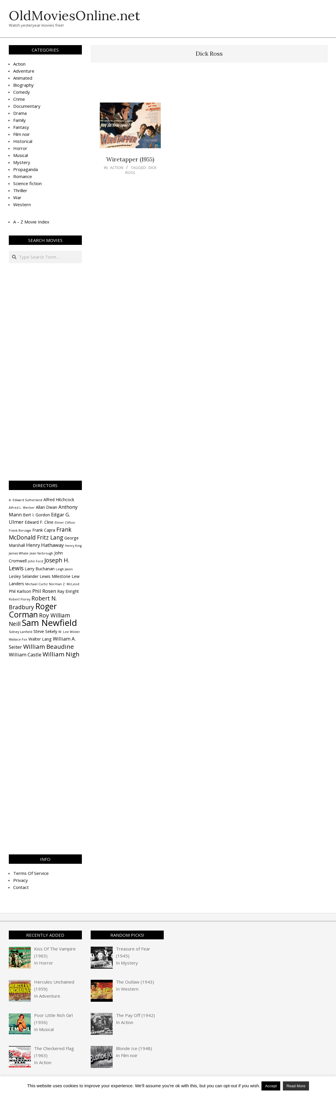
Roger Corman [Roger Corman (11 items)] (33, 610)
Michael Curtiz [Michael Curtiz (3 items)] (36, 584)
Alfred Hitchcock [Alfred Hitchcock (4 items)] (58, 499)
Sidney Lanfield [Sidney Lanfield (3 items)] (20, 632)
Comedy (21, 92)
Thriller (20, 190)
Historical (22, 141)
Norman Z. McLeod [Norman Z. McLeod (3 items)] (64, 584)
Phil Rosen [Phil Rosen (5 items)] (44, 591)
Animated (22, 78)
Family (19, 120)
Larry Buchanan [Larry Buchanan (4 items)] (40, 568)
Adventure (23, 71)
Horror (20, 148)
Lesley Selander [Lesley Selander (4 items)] (23, 576)
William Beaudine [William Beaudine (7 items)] (48, 646)
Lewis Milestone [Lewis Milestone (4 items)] (55, 576)
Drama (20, 113)
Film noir (21, 134)
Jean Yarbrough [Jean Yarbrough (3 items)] (41, 553)
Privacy (20, 880)
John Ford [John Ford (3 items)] (35, 561)
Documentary (26, 106)
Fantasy (21, 127)
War (17, 197)
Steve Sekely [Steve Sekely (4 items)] (45, 631)
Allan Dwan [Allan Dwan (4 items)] (46, 507)
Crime (19, 99)
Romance (22, 176)
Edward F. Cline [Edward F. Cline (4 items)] (39, 522)
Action (116, 167)
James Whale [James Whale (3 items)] (18, 553)
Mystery (21, 162)
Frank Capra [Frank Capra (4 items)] (43, 530)
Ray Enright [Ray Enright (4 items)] (68, 591)
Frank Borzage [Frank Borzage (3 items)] (20, 530)
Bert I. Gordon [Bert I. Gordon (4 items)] (36, 515)
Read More (295, 1086)
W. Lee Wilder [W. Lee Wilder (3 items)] (69, 632)
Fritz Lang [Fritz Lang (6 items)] (50, 537)
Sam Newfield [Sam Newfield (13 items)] (49, 623)
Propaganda (25, 169)
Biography (23, 85)
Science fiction (27, 183)
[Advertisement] (209, 85)
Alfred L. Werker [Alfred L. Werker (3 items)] (22, 508)
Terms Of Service (31, 873)
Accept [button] (271, 1086)
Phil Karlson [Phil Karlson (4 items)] (20, 591)
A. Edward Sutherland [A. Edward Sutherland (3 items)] (25, 500)
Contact (21, 887)
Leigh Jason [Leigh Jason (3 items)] (64, 569)
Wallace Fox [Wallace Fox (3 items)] (18, 639)
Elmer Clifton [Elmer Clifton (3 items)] (65, 522)
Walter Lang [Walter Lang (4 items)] (40, 639)
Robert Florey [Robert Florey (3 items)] (19, 599)
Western (22, 204)
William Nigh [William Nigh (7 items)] (61, 654)
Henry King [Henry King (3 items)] (73, 546)
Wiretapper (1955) (130, 159)
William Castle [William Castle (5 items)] (25, 654)
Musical (20, 155)
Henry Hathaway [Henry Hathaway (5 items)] (45, 545)
